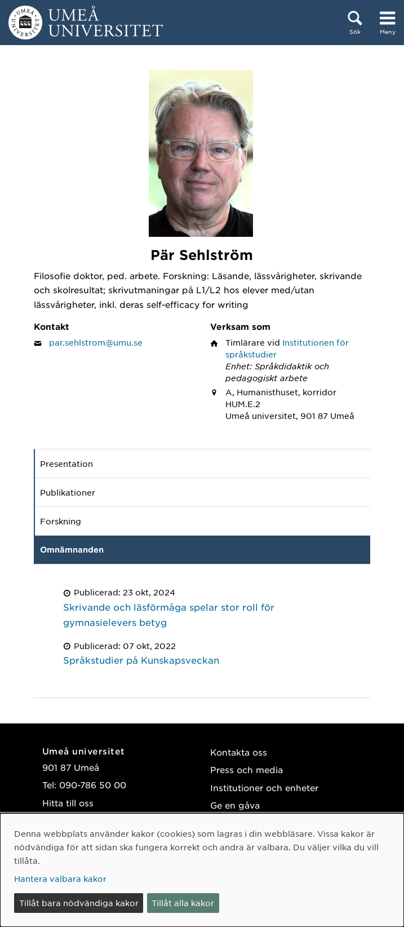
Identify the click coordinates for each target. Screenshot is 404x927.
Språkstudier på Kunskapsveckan (141, 659)
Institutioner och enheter (264, 787)
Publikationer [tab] (67, 492)
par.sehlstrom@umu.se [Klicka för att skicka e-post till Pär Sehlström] (96, 342)
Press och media (246, 769)
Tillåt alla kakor (183, 903)
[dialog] (202, 870)
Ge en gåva (235, 805)
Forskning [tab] (60, 521)
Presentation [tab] (66, 463)
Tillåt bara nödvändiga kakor (79, 903)
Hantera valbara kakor (60, 878)
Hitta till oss (68, 802)
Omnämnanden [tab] (72, 549)
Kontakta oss (238, 752)
